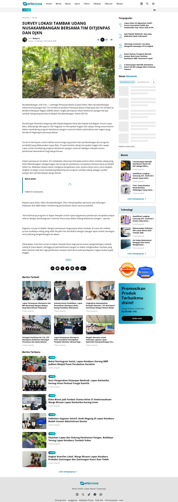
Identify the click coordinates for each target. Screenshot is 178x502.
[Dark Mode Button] (141, 3)
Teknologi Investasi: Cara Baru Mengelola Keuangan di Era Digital (138, 45)
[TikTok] (89, 494)
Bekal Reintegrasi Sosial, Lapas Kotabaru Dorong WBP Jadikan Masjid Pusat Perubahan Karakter (78, 363)
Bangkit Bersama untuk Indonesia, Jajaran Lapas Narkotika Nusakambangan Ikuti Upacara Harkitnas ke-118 (100, 339)
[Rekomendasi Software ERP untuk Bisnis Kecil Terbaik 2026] (126, 232)
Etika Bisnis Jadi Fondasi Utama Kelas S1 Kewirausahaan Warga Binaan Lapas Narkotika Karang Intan (79, 401)
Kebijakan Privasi (86, 500)
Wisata (119, 3)
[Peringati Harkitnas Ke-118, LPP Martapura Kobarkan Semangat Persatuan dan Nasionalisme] (36, 324)
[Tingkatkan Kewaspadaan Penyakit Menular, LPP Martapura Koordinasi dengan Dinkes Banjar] (100, 290)
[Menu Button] (153, 3)
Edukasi (97, 3)
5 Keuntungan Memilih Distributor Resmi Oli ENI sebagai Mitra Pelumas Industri (139, 67)
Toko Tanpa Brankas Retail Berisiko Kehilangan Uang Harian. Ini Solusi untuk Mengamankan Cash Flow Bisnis (143, 187)
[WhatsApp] (77, 268)
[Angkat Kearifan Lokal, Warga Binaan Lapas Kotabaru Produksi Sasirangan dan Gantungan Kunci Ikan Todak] (34, 459)
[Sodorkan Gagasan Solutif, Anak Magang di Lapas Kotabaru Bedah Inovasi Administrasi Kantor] (34, 421)
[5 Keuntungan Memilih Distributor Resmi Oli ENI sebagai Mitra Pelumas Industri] (126, 165)
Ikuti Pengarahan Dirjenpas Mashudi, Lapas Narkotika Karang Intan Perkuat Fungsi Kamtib (78, 382)
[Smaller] (98, 40)
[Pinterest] (72, 268)
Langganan (72, 500)
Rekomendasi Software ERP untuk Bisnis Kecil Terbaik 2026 (142, 230)
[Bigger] (106, 40)
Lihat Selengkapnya (68, 471)
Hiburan (108, 3)
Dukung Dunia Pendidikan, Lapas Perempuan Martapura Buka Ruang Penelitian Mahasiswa (68, 305)
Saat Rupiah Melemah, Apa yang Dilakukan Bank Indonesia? (138, 35)
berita (68, 260)
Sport (77, 3)
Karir (121, 500)
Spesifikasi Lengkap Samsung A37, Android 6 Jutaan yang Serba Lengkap (143, 175)
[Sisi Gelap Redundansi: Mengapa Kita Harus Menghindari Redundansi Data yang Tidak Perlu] (126, 244)
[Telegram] (67, 268)
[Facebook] (57, 268)
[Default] (102, 40)
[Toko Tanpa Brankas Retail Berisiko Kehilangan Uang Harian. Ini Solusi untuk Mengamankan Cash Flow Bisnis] (126, 189)
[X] (62, 268)
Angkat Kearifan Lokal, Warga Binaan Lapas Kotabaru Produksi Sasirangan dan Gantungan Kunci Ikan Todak (78, 458)
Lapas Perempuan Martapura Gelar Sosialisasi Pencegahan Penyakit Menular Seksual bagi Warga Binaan (67, 339)
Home (49, 3)
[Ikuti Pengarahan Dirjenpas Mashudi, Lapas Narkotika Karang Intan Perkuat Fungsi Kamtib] (34, 383)
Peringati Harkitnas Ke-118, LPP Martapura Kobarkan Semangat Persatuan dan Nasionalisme (35, 339)
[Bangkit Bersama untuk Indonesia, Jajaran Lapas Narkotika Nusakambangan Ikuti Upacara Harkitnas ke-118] (100, 324)
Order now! (137, 318)
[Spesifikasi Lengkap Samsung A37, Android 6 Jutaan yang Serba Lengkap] (126, 177)
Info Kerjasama (111, 500)
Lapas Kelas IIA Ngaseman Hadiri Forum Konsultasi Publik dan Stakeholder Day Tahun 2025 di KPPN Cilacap (140, 25)
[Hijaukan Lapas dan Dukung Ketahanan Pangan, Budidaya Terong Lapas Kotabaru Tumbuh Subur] (34, 440)
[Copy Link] (53, 268)
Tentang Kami (60, 500)
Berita (58, 3)
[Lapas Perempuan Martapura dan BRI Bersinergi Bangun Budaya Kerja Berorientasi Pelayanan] (36, 290)
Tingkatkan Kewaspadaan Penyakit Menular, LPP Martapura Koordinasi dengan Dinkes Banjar (100, 305)
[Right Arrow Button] (154, 82)
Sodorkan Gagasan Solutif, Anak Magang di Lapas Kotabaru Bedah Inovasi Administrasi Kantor (81, 420)
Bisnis (68, 3)
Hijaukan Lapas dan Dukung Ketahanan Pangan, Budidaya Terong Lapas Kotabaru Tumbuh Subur (80, 439)
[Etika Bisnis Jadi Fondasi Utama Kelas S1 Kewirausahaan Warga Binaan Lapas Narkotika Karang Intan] (34, 402)
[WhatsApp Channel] (100, 494)
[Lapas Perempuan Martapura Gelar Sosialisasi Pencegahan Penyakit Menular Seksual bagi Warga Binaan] (68, 324)
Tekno (87, 3)
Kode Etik (99, 500)
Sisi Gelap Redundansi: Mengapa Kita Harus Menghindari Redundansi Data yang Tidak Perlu (142, 242)
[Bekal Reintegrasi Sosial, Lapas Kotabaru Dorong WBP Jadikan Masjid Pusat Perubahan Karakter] (34, 364)
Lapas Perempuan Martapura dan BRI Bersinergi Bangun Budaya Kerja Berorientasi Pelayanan (36, 305)
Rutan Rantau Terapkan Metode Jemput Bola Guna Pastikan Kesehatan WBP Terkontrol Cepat (138, 56)
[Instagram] (77, 494)
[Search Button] (147, 3)
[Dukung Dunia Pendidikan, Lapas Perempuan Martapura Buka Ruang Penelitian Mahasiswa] (68, 290)
